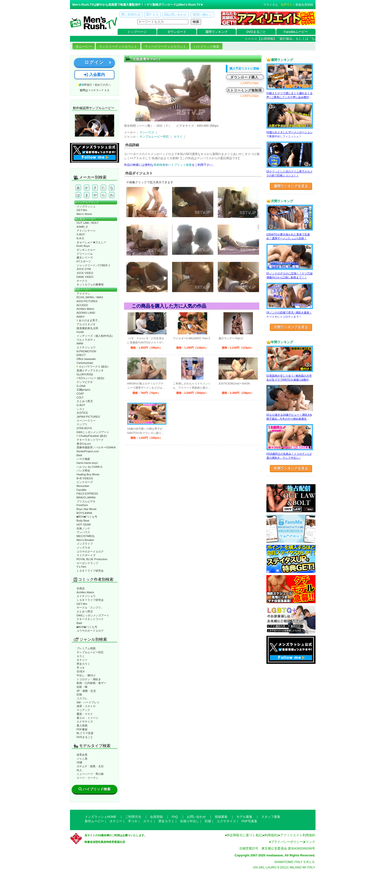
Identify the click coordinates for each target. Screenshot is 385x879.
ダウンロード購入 (244, 77)
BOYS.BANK (85, 512)
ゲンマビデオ (85, 382)
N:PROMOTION (86, 351)
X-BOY (81, 234)
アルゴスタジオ (86, 324)
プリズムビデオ (86, 501)
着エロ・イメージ (87, 717)
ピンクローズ (85, 482)
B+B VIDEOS (85, 478)
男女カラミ (83, 663)
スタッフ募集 (270, 817)
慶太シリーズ (85, 257)
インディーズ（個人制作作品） (95, 335)
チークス (82, 280)
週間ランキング (216, 32)
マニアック (83, 710)
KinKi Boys (83, 245)
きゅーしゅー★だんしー (91, 242)
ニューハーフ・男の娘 (90, 773)
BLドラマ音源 (85, 733)
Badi (79, 455)
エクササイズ (85, 721)
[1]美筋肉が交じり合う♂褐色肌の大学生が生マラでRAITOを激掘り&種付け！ (289, 379)
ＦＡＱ (152, 14)
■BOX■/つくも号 (87, 516)
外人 (79, 770)
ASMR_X (82, 226)
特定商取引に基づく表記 (244, 835)
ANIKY (81, 316)
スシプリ (82, 424)
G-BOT (81, 405)
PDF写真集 (250, 821)
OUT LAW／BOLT (88, 222)
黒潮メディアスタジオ (90, 370)
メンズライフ (85, 543)
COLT (80, 397)
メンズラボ (83, 547)
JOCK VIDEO (85, 272)
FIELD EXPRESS (87, 493)
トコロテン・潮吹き (89, 679)
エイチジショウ (86, 347)
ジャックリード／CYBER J (93, 265)
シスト (81, 409)
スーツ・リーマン (87, 777)
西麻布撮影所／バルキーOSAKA (96, 447)
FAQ (175, 817)
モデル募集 (244, 817)
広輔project (83, 389)
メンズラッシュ (86, 206)
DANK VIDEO (85, 276)
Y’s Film (81, 566)
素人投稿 (82, 725)
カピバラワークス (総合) (93, 366)
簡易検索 (159, 165)
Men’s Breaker (85, 540)
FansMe (81, 489)
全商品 (81, 588)
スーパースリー (86, 420)
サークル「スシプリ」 (90, 607)
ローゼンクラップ (87, 563)
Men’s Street (84, 214)
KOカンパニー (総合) (90, 378)
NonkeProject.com (88, 451)
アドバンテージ (86, 230)
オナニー (82, 659)
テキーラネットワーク (90, 439)
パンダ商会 (83, 470)
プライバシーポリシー (287, 842)
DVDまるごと (256, 32)
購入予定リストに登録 (244, 68)
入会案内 (94, 74)
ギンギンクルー (86, 249)
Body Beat (83, 520)
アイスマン (83, 293)
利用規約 (270, 835)
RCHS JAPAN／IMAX (90, 297)
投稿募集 (221, 817)
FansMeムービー (296, 32)
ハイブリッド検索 (206, 46)
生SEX (81, 671)
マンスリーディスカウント (118, 46)
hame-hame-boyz (87, 462)
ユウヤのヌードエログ (90, 551)
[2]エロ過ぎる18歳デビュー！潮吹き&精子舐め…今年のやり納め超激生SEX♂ (289, 418)
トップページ (137, 32)
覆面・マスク (85, 713)
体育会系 (82, 754)
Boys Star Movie (86, 509)
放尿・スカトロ (86, 706)
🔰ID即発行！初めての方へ (94, 84)
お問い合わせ (176, 14)
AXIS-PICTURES (87, 301)
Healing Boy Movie (88, 474)
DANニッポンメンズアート (93, 432)
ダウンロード (176, 32)
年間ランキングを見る (291, 468)
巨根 (79, 694)
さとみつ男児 (85, 401)
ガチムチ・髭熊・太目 (90, 766)
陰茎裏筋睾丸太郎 (87, 328)
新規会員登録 (304, 4)
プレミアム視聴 (86, 648)
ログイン (286, 4)
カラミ (81, 656)
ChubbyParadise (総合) (92, 435)
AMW (80, 343)
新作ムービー (94, 821)
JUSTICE (82, 412)
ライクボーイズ (86, 555)
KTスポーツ (84, 261)
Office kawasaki (86, 358)
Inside (80, 331)
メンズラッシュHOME (100, 817)
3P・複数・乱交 (86, 690)
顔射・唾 (82, 686)
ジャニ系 (82, 758)
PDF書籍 (82, 729)
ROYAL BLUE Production (92, 559)
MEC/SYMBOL (86, 536)
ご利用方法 (130, 14)
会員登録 (156, 817)
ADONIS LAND (86, 312)
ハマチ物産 (83, 458)
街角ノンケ (83, 528)
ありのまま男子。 (88, 320)
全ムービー (84, 46)
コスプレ (82, 698)
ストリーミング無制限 (244, 90)
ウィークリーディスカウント (165, 46)
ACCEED (82, 305)
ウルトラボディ (86, 339)
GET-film (82, 210)
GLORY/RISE (85, 374)
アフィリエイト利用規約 (297, 835)
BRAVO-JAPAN (86, 497)
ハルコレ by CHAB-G (90, 466)
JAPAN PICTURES (88, 416)
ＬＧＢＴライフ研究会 (90, 570)
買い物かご (202, 14)
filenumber (83, 485)
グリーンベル (85, 253)
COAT (80, 393)
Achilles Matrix (85, 308)
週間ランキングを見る (291, 186)
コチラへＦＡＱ (100, 90)
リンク (310, 842)
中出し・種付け (86, 675)
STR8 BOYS (84, 428)
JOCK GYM (84, 269)
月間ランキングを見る (291, 327)
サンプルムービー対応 (90, 652)
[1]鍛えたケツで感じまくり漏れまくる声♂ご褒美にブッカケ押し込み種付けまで (289, 97)
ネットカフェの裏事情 (90, 284)
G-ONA (81, 385)
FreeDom (82, 505)
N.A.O (80, 238)
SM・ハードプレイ (88, 702)
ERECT (81, 355)
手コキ (81, 667)
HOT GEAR (84, 524)
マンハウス (83, 532)
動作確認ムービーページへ (94, 125)
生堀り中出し (189, 821)
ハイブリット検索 (180, 165)
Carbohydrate (85, 362)
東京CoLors (84, 443)
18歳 (79, 762)
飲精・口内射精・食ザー (91, 682)
